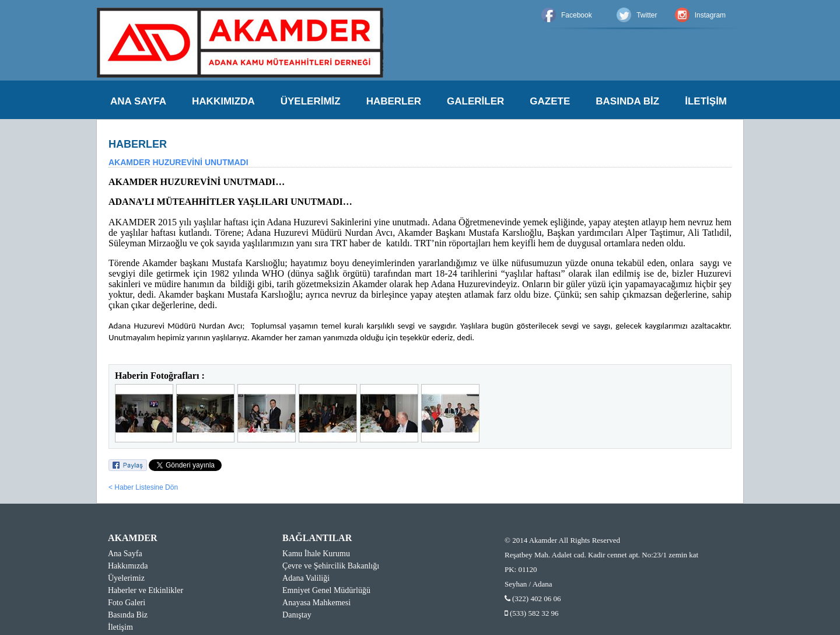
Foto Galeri (126, 602)
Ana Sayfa (125, 553)
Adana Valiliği (306, 578)
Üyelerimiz (126, 578)
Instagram (710, 15)
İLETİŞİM (706, 101)
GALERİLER (475, 101)
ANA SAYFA (138, 101)
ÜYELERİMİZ (311, 101)
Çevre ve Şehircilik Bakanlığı (330, 565)
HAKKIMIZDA (223, 101)
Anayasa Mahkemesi (316, 602)
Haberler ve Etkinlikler (145, 590)
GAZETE (550, 101)
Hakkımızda (128, 565)
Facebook (576, 15)
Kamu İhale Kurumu (316, 553)
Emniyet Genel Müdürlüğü (326, 590)
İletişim (120, 627)
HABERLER (393, 101)
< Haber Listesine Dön (143, 487)
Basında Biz (128, 614)
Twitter (646, 15)
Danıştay (297, 614)
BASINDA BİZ (627, 101)
